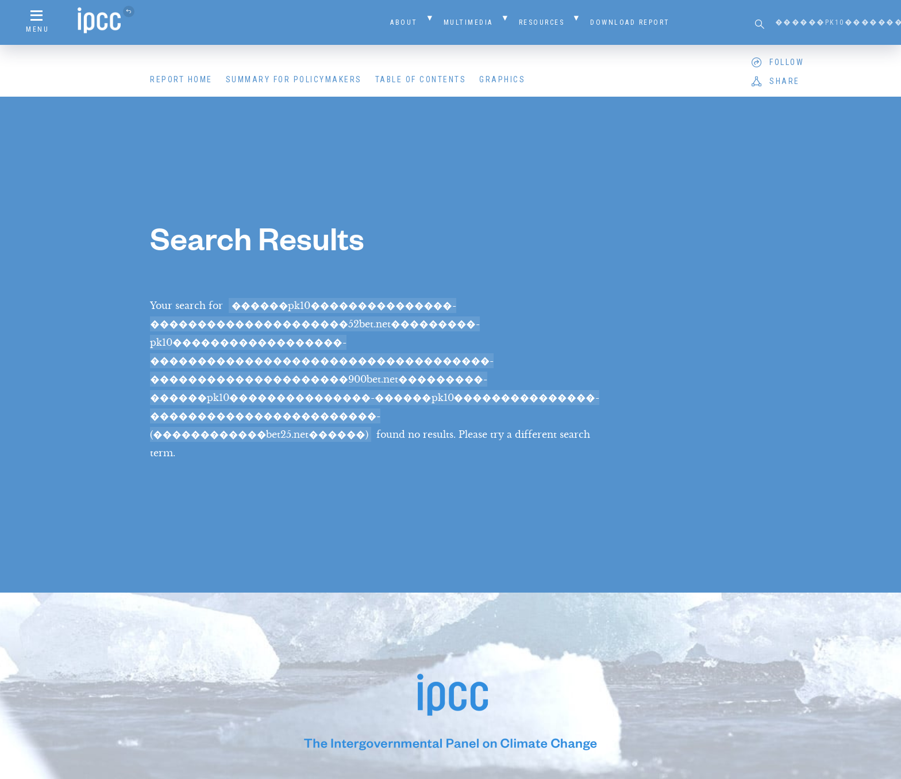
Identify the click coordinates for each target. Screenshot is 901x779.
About (404, 22)
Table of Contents (421, 79)
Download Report (630, 22)
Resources (542, 22)
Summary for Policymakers (294, 79)
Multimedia (468, 22)
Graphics (502, 79)
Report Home (181, 79)
